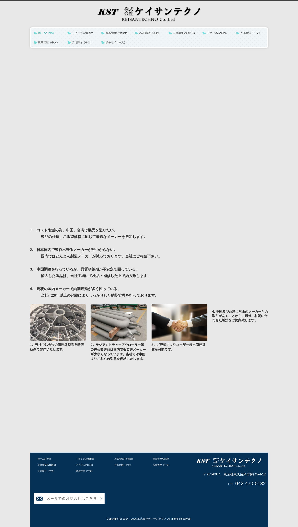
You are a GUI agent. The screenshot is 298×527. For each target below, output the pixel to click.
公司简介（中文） (82, 42)
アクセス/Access (217, 32)
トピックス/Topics (82, 32)
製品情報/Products (116, 32)
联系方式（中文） (116, 42)
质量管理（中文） (48, 42)
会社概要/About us (184, 32)
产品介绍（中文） (251, 32)
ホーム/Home (46, 32)
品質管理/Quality (149, 32)
